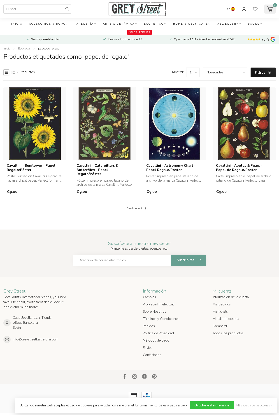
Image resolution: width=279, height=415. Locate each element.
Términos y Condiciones (161, 319)
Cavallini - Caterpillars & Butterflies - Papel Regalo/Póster (97, 170)
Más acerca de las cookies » (254, 405)
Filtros (263, 72)
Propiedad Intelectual (158, 304)
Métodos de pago (156, 340)
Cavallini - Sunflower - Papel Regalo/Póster (31, 168)
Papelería (84, 23)
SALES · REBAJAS (139, 32)
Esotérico (154, 23)
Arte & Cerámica (119, 23)
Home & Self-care (190, 23)
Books (254, 23)
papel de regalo (48, 48)
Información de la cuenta (231, 297)
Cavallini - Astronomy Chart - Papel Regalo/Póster (171, 168)
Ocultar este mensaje (212, 405)
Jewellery (228, 23)
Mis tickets (220, 311)
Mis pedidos (222, 304)
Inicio (17, 23)
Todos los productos (228, 333)
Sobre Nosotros (154, 311)
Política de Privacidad (158, 333)
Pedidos (149, 326)
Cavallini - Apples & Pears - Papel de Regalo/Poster (239, 168)
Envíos (147, 347)
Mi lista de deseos (226, 319)
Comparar (220, 326)
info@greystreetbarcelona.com (35, 339)
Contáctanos (152, 355)
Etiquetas (24, 48)
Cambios (149, 297)
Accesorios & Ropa (47, 23)
